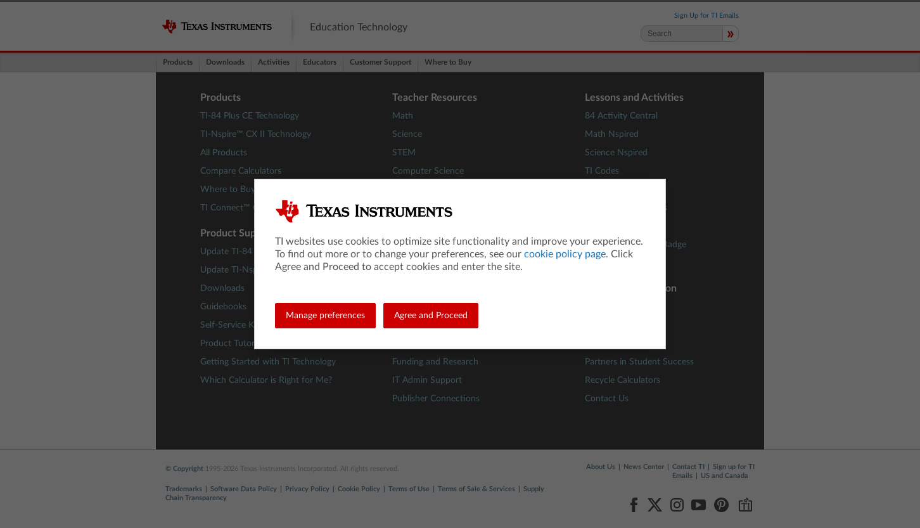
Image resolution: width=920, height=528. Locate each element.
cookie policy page (565, 254)
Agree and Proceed (431, 315)
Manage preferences (325, 315)
